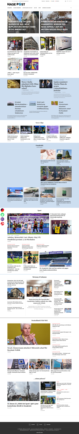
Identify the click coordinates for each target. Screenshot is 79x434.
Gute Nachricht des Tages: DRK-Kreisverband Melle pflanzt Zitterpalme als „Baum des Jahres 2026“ (47, 407)
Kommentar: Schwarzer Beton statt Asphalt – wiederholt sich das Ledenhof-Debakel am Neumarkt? (58, 284)
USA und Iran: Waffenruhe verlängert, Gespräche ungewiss (65, 137)
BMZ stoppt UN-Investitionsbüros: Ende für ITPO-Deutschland (60, 371)
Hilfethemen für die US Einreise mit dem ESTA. (37, 430)
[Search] (71, 7)
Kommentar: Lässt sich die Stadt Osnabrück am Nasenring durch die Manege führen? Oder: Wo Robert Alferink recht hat (15, 283)
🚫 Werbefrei (57, 1)
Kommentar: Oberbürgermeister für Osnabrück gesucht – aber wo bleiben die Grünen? (15, 309)
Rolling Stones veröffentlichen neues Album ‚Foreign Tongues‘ (39, 137)
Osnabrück (9, 7)
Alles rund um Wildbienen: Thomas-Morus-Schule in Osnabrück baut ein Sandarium (54, 183)
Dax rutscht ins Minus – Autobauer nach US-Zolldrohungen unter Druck (61, 354)
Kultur (35, 7)
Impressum (43, 1)
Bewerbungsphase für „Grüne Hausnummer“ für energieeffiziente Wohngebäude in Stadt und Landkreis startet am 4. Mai (63, 201)
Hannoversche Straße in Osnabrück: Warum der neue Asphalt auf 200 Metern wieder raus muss (54, 25)
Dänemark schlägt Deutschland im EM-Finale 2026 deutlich (43, 246)
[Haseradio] (2, 224)
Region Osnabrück (17, 7)
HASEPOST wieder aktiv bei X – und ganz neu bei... (63, 52)
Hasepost (43, 31)
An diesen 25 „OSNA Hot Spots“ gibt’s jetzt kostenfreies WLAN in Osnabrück (22, 405)
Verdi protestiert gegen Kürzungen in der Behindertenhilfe (61, 332)
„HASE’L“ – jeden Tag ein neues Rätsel (13, 73)
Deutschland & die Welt (27, 7)
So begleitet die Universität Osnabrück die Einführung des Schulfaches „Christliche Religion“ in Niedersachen (47, 201)
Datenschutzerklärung (39, 428)
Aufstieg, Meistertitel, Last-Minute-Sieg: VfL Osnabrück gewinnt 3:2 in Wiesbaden (24, 238)
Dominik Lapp (12, 31)
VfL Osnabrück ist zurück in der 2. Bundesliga (63, 392)
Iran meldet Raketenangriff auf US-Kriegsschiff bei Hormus (60, 346)
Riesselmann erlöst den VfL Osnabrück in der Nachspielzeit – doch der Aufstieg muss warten (14, 268)
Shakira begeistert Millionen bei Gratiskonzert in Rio (25, 137)
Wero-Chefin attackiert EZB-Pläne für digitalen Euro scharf (30, 85)
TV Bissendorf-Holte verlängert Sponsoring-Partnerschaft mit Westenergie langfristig (58, 215)
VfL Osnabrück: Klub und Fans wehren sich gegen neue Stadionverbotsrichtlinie (54, 269)
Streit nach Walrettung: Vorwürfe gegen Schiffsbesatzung (42, 105)
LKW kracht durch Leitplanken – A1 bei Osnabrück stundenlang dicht (14, 199)
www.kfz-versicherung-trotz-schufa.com (52, 430)
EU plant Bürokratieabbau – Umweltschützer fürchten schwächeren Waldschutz (21, 107)
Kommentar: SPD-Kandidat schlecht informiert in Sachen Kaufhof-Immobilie (15, 302)
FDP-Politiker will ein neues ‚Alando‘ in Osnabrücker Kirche (58, 293)
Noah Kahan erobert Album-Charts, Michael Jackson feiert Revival (60, 339)
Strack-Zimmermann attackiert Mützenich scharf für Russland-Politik (65, 107)
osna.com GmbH (27, 428)
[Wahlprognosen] (2, 210)
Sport (40, 7)
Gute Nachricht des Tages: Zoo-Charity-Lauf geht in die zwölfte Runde (15, 53)
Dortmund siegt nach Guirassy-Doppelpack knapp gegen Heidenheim (13, 247)
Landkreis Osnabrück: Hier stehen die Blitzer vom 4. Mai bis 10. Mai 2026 (31, 200)
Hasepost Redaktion (26, 90)
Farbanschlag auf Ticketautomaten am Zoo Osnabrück (46, 53)
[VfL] (2, 219)
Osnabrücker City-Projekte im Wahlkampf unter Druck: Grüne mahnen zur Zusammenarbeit (31, 53)
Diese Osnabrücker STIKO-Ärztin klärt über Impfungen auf (48, 161)
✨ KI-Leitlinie (52, 1)
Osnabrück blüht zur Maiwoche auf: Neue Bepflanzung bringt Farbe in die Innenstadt (22, 25)
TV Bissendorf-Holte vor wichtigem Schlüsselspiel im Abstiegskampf (30, 267)
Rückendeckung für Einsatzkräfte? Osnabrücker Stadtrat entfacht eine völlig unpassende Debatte (39, 301)
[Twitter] (69, 1)
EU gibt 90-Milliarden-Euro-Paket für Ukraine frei (52, 137)
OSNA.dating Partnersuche (24, 430)
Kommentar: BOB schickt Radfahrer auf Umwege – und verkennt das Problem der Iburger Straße (58, 301)
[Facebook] (67, 1)
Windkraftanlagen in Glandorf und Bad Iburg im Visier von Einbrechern (48, 392)
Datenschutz (47, 1)
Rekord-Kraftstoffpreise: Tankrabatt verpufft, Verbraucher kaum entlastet (16, 371)
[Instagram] (71, 1)
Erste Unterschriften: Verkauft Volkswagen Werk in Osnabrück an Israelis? (63, 162)
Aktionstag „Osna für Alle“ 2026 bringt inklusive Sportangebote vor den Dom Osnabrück (64, 384)
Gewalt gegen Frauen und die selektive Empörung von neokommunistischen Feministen (58, 311)
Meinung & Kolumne (46, 7)
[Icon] (13, 130)
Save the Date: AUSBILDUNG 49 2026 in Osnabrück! (30, 73)
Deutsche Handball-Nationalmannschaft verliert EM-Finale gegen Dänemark (27, 247)
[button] (10, 1)
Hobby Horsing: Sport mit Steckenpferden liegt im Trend (12, 137)
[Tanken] (2, 215)
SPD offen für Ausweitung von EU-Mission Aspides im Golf (61, 325)
